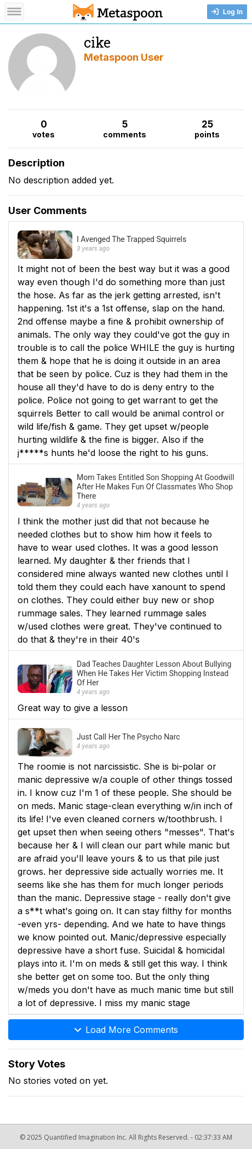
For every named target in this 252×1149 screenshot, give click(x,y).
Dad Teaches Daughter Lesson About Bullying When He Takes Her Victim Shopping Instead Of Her (154, 673)
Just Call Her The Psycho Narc (128, 736)
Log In (227, 12)
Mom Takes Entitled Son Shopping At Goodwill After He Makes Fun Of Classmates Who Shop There (155, 486)
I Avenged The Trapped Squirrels (131, 239)
